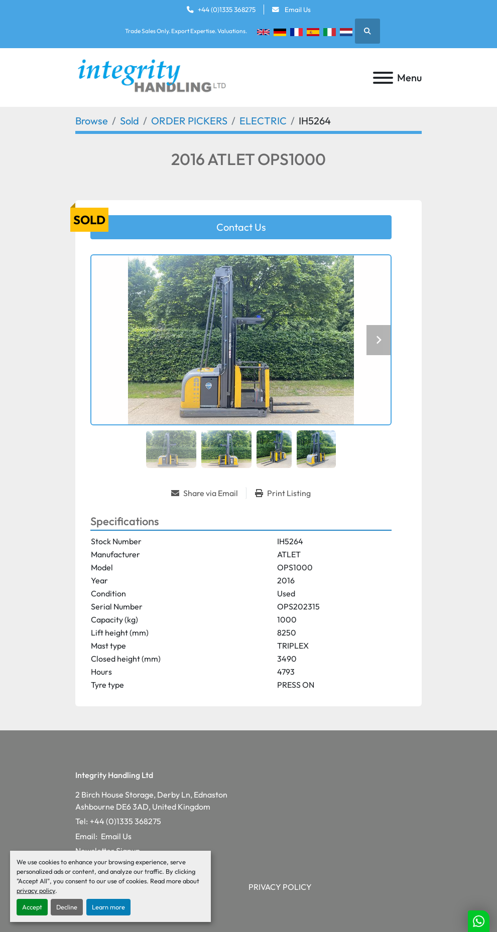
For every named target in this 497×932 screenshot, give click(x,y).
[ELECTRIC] (263, 120)
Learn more (108, 907)
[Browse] (91, 120)
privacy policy (36, 890)
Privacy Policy (280, 887)
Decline (66, 907)
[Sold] (129, 120)
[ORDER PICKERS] (189, 120)
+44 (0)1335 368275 (227, 9)
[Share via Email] (208, 493)
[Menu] (383, 78)
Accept (32, 907)
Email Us (297, 9)
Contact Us (241, 227)
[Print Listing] (283, 493)
